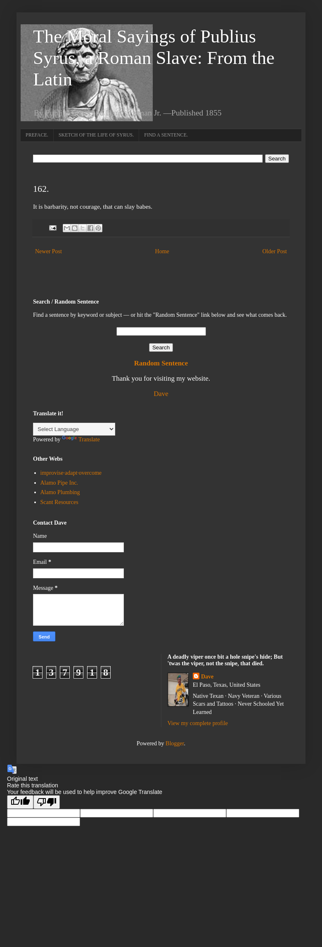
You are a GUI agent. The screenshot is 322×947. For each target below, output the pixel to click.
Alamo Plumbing (60, 492)
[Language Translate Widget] (74, 429)
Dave (161, 394)
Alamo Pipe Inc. (59, 483)
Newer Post (48, 251)
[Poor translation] (46, 802)
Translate (81, 439)
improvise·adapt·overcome (71, 473)
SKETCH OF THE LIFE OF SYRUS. (96, 135)
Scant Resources (59, 502)
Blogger (175, 743)
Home (162, 251)
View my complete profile (198, 723)
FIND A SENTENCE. (166, 135)
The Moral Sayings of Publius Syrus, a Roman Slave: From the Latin (154, 58)
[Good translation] (20, 802)
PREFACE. (37, 135)
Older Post (275, 251)
